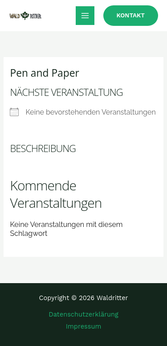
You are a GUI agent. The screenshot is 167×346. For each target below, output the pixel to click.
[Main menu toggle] (85, 15)
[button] (130, 15)
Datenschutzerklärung (83, 314)
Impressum (84, 326)
